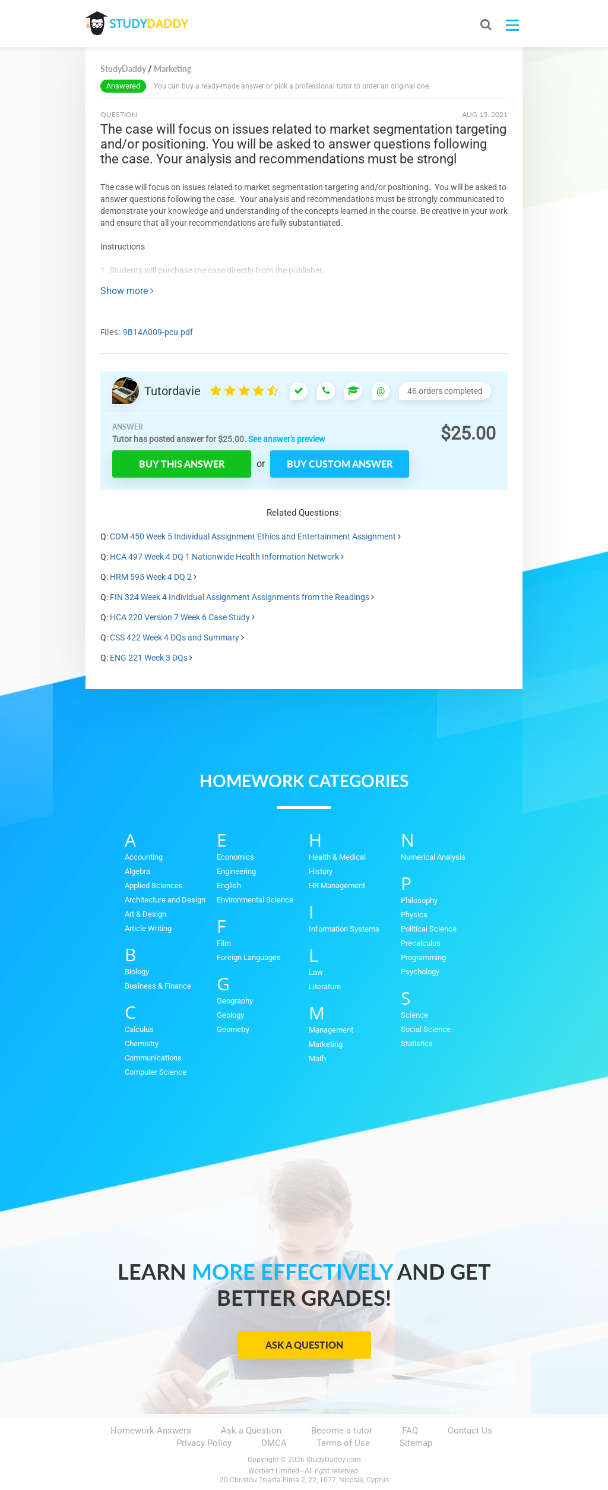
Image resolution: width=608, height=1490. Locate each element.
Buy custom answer (339, 463)
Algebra (137, 871)
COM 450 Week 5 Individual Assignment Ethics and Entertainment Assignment (253, 536)
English (229, 885)
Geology (230, 1015)
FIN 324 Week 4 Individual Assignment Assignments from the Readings (239, 597)
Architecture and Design (165, 899)
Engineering (236, 871)
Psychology (420, 971)
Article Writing (148, 928)
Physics (414, 914)
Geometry (233, 1029)
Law (316, 972)
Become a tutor (341, 1430)
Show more (127, 290)
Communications (153, 1057)
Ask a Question (304, 1344)
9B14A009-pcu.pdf (158, 332)
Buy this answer (181, 463)
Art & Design (145, 914)
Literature (325, 986)
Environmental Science (255, 899)
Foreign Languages (249, 957)
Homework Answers (150, 1430)
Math (317, 1058)
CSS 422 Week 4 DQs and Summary (174, 637)
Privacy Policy (204, 1443)
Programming (423, 957)
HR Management (337, 885)
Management (331, 1029)
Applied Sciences (154, 885)
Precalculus (421, 943)
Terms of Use (343, 1443)
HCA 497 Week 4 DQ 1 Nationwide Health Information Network (224, 556)
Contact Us (470, 1430)
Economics (235, 857)
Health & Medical (337, 857)
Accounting (144, 857)
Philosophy (419, 900)
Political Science (429, 928)
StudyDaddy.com (333, 1460)
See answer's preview (286, 439)
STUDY (148, 23)
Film (224, 943)
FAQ (410, 1430)
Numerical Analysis (433, 857)
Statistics (417, 1043)
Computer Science (155, 1072)
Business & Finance (158, 985)
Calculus (139, 1029)
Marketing (326, 1044)
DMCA (274, 1443)
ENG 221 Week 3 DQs (149, 657)
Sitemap (416, 1443)
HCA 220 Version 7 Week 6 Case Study (180, 617)
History (320, 871)
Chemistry (142, 1043)
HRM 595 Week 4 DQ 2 (151, 577)
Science (414, 1015)
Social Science (426, 1029)
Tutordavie (172, 391)
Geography (235, 1000)
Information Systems (344, 928)
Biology (137, 971)
